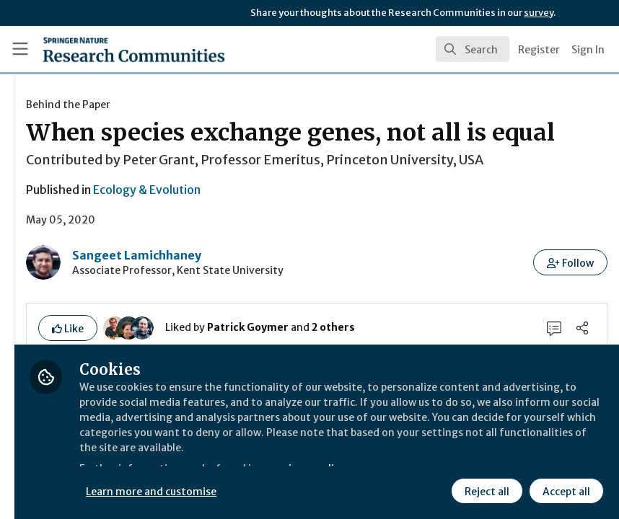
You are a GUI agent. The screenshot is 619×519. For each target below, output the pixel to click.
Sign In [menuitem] (588, 49)
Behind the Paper (238, 104)
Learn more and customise (323, 489)
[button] (571, 311)
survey (538, 12)
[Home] (105, 49)
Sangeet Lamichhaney (307, 303)
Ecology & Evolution (317, 238)
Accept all (564, 489)
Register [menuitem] (539, 49)
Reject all (484, 489)
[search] (472, 49)
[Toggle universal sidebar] (20, 49)
